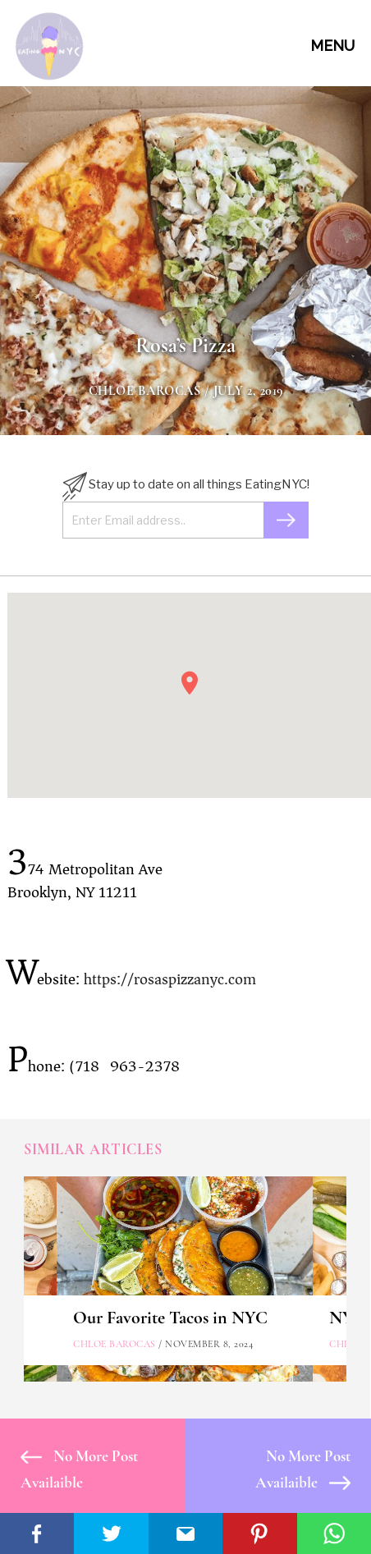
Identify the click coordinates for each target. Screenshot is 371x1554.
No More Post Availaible (79, 1469)
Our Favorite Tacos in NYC (170, 1317)
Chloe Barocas (145, 391)
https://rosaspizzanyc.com (170, 979)
